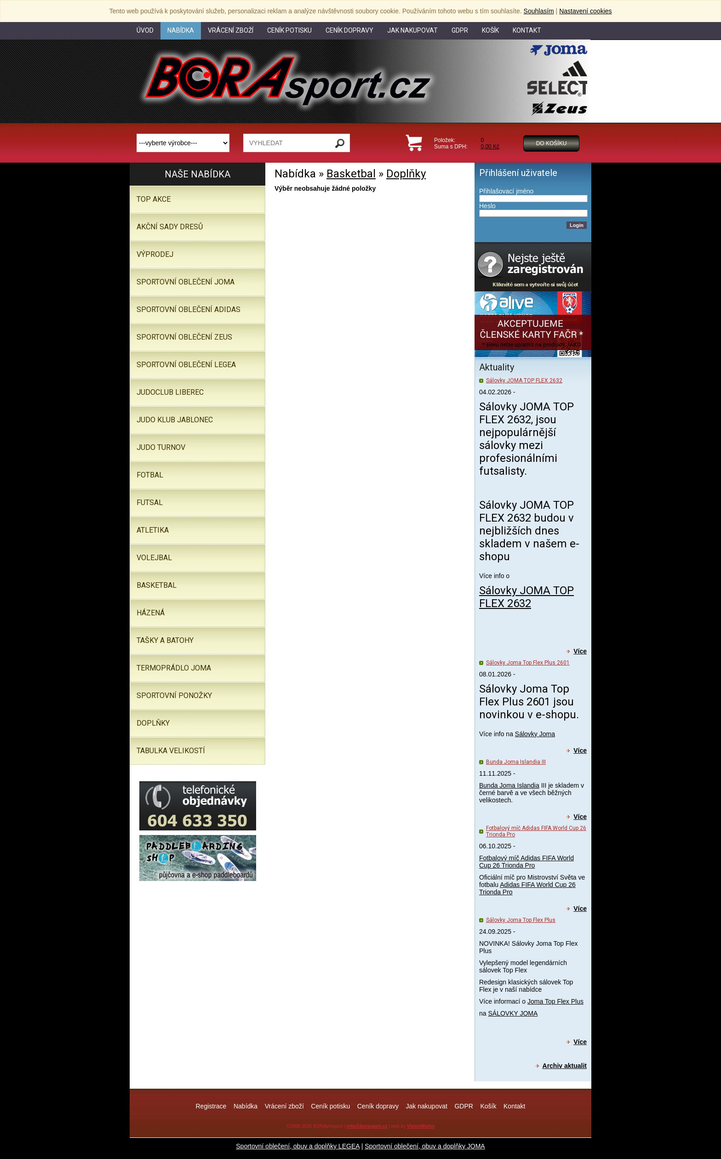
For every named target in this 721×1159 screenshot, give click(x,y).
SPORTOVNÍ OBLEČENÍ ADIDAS (188, 309)
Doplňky (406, 173)
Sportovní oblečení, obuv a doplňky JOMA (425, 1146)
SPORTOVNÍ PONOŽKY (174, 695)
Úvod (145, 30)
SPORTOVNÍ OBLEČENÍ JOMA (186, 282)
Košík (488, 1106)
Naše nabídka (197, 174)
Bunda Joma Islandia (509, 785)
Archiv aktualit (565, 1065)
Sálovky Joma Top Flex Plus (520, 920)
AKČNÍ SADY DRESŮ (170, 226)
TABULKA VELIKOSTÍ (171, 750)
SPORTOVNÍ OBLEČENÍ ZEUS (184, 337)
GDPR (463, 1106)
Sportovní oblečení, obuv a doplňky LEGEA (298, 1146)
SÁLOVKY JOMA (513, 1013)
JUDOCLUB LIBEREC (170, 392)
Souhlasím (539, 11)
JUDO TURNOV (161, 447)
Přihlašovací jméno (506, 191)
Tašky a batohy (165, 640)
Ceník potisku (330, 1106)
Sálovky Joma (535, 734)
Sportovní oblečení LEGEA (186, 364)
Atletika (153, 530)
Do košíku (551, 143)
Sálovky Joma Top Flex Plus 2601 (528, 662)
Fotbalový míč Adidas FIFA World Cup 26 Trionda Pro (526, 861)
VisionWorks (421, 1126)
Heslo (487, 206)
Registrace (210, 1106)
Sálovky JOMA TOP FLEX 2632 (524, 380)
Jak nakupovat (426, 1106)
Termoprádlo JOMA (174, 668)
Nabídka (246, 1106)
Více (580, 651)
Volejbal (154, 557)
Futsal (150, 502)
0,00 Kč (490, 146)
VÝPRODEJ (155, 254)
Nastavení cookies (585, 11)
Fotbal (150, 475)
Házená (151, 612)
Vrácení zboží (284, 1106)
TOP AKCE (154, 199)
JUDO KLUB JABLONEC (175, 419)
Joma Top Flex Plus (555, 1001)
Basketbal (351, 173)
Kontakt (514, 1106)
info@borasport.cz (367, 1126)
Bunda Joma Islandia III (516, 762)
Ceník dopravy (378, 1106)
